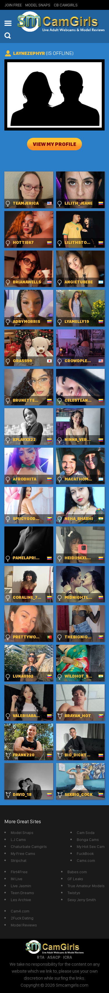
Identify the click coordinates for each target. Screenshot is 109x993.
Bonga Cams (88, 839)
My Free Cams (23, 853)
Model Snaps (37, 5)
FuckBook (85, 853)
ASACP (53, 957)
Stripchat (18, 860)
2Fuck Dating (22, 918)
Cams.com (86, 860)
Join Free (13, 5)
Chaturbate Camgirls (29, 846)
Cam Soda (85, 832)
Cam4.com (20, 911)
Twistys (73, 892)
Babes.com (77, 871)
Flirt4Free (19, 871)
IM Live (16, 878)
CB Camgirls (66, 5)
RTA (40, 957)
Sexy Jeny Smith (81, 899)
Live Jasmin (21, 885)
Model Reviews (24, 925)
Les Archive (21, 899)
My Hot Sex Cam (91, 846)
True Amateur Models (86, 885)
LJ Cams (18, 839)
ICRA (67, 957)
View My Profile (54, 144)
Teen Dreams (22, 892)
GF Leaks (75, 878)
